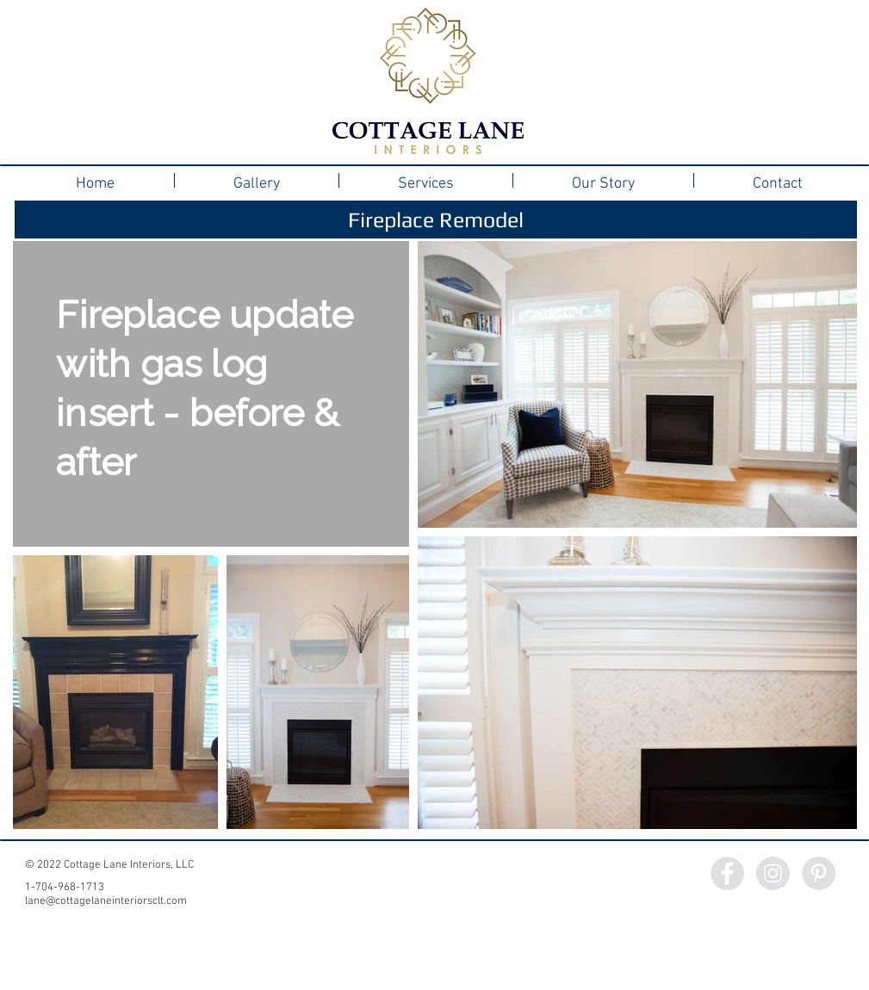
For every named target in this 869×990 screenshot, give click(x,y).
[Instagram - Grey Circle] (773, 873)
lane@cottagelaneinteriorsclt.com (106, 901)
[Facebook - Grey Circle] (727, 873)
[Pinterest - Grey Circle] (818, 873)
